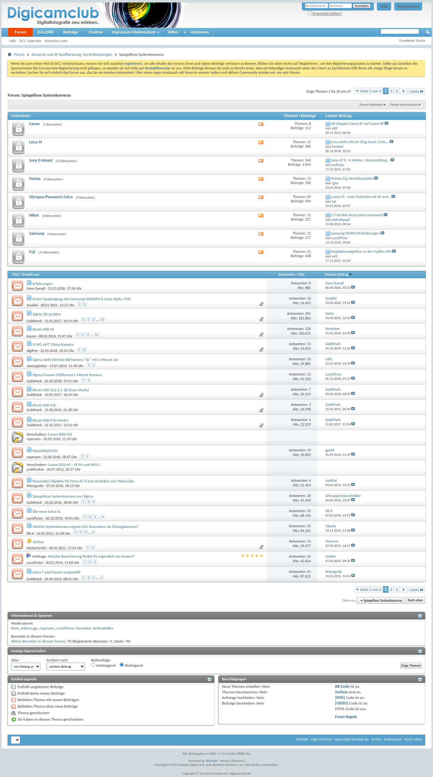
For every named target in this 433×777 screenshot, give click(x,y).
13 (96, 335)
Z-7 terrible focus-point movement (357, 215)
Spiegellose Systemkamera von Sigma (63, 496)
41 (309, 571)
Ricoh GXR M (43, 329)
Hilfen (173, 32)
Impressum (393, 739)
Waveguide (35, 486)
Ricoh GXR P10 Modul (50, 420)
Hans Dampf (36, 288)
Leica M (35, 142)
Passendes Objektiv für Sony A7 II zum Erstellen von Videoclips (83, 481)
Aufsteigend (103, 665)
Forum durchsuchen (404, 105)
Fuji (32, 251)
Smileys (341, 692)
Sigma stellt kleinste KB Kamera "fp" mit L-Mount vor (75, 359)
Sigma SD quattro (47, 314)
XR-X (30, 533)
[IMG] (340, 697)
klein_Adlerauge (24, 628)
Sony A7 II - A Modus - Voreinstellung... (360, 160)
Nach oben (415, 601)
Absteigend (131, 665)
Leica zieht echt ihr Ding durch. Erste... (359, 142)
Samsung (36, 233)
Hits (301, 274)
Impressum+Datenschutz (134, 32)
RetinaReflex (103, 628)
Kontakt (302, 739)
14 (309, 541)
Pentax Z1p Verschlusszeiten (352, 178)
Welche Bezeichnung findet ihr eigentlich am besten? (91, 556)
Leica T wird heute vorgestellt (56, 572)
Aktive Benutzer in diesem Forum (38, 641)
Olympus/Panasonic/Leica (51, 197)
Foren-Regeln (346, 716)
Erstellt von (30, 274)
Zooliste (96, 32)
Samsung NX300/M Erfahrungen (355, 233)
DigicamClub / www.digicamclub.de (340, 739)
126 (308, 329)
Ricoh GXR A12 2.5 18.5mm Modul (61, 390)
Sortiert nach (57, 660)
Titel (15, 274)
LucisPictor (35, 518)
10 (309, 298)
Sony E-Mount (41, 160)
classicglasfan (37, 366)
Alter (15, 660)
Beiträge (70, 32)
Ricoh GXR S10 (44, 405)
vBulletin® (212, 761)
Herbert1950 (36, 548)
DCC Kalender (30, 41)
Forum (20, 32)
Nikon (34, 215)
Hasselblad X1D (45, 450)
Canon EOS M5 (60, 434)
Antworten (287, 274)
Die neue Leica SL (47, 511)
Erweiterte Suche (412, 40)
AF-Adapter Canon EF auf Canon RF (357, 123)
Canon (34, 123)
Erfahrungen (43, 283)
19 (309, 450)
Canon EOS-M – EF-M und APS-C (74, 464)
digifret (32, 351)
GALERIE (45, 32)
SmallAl (32, 305)
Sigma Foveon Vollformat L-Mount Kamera (67, 374)
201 (308, 313)
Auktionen (200, 32)
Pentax (35, 178)
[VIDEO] (341, 703)
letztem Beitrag (338, 274)
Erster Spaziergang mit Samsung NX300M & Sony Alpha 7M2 (82, 298)
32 (309, 511)
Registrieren (408, 6)
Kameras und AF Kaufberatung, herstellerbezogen (72, 54)
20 (309, 496)
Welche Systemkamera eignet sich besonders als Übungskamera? (86, 526)
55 (309, 526)
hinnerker (83, 628)
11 (309, 374)
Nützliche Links (56, 41)
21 (102, 320)
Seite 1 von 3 (371, 91)
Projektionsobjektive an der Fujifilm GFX (361, 251)
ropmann (34, 439)
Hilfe (384, 6)
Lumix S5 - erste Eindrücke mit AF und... (361, 197)
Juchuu (38, 541)
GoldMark (34, 320)
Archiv (376, 739)
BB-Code (342, 686)
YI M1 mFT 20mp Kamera (53, 344)
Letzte (416, 91)
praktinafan (35, 469)
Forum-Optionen (371, 105)
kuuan (31, 336)
